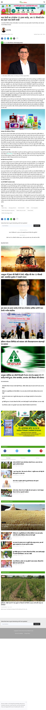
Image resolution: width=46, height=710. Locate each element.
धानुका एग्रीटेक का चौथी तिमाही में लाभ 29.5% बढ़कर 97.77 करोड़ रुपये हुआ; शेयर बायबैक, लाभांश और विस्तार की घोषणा (22, 376)
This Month (23, 458)
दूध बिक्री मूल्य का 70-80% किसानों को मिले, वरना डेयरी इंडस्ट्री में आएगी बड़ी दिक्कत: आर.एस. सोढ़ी (23, 401)
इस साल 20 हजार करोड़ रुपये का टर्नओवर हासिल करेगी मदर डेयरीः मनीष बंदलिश (22, 309)
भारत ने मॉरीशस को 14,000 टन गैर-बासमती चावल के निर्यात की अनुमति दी (23, 232)
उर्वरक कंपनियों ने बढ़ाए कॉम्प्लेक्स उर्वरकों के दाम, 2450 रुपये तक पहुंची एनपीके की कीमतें (27, 463)
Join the (12, 42)
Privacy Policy (27, 658)
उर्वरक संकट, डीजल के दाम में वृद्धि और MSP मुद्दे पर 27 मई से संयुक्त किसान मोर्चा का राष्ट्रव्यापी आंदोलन (28, 491)
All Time (37, 458)
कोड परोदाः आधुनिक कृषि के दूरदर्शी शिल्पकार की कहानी (25, 480)
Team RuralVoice (16, 475)
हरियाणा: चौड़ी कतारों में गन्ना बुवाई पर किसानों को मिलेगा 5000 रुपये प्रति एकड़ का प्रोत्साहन (22, 629)
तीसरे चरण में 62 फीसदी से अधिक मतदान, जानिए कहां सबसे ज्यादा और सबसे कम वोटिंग (23, 237)
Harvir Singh (15, 465)
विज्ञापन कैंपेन (9, 153)
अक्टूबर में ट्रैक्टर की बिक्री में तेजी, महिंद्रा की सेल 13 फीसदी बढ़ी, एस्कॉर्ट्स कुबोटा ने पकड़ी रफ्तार (21, 275)
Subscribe (37, 225)
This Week (8, 458)
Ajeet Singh (15, 586)
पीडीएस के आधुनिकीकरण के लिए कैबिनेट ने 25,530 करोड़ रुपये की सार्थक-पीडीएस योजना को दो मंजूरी (28, 546)
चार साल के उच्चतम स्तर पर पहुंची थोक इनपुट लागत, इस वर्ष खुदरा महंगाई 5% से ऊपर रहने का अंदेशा (28, 559)
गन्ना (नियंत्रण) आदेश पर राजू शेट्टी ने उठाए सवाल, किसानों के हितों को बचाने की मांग (19, 405)
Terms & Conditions (19, 658)
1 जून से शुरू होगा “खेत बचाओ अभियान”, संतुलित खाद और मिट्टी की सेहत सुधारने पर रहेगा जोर (28, 472)
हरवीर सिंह (8, 30)
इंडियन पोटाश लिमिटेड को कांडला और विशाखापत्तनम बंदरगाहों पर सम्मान (22, 342)
